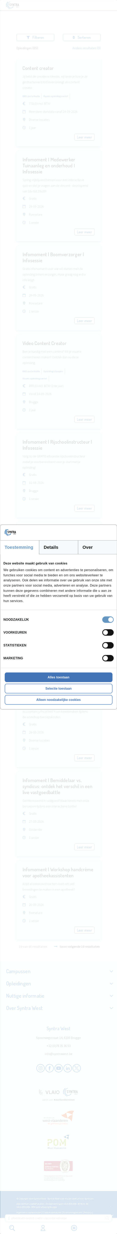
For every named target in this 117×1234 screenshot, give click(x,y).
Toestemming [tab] (19, 547)
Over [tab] (87, 547)
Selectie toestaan (58, 688)
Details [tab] (51, 547)
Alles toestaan (58, 677)
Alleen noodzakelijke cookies (58, 699)
